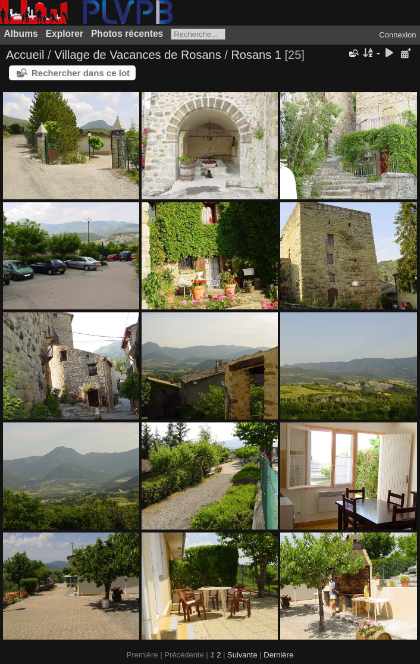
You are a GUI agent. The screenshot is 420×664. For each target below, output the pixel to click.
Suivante (242, 654)
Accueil (25, 54)
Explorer (64, 34)
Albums (21, 34)
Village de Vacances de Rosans (137, 54)
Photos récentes (127, 34)
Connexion (397, 34)
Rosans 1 (256, 54)
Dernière (278, 654)
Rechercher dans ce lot (81, 73)
